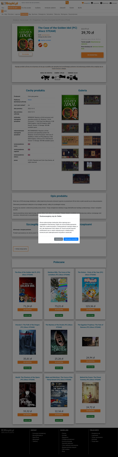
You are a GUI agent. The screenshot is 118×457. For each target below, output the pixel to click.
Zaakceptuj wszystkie (71, 239)
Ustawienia (58, 239)
